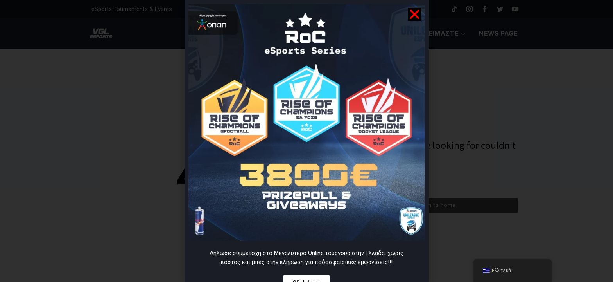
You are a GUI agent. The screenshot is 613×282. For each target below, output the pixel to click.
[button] (414, 14)
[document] (306, 141)
